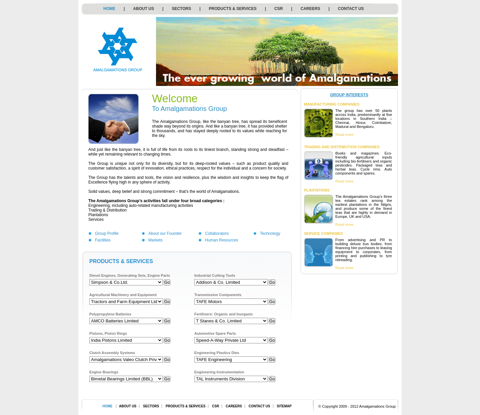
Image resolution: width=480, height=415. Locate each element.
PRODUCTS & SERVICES (233, 8)
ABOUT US (143, 8)
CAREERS (310, 8)
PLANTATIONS (317, 190)
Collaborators (217, 233)
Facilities (103, 240)
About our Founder (165, 233)
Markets (155, 240)
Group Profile (107, 233)
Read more (344, 135)
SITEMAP (284, 406)
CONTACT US (351, 8)
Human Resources (221, 240)
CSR (278, 8)
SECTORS (181, 8)
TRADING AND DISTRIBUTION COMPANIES (342, 147)
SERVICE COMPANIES (323, 233)
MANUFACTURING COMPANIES (331, 104)
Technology (270, 233)
